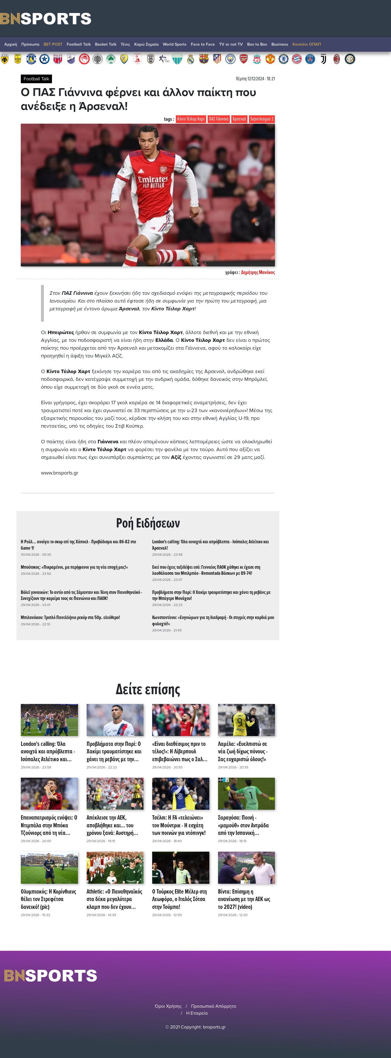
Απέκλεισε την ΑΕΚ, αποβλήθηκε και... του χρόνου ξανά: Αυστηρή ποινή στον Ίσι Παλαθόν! (112, 825)
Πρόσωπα (30, 44)
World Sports (175, 44)
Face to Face (203, 44)
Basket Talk (105, 44)
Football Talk (79, 44)
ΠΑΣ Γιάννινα (218, 119)
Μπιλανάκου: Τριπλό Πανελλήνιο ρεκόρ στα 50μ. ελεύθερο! (70, 618)
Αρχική (10, 44)
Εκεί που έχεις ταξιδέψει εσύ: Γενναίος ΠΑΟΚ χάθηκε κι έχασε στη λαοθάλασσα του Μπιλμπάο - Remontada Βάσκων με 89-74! (206, 570)
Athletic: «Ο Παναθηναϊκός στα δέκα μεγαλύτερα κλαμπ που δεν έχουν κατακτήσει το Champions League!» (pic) (114, 899)
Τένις (125, 44)
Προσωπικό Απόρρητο (213, 1006)
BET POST (53, 44)
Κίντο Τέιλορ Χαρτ (191, 119)
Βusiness (279, 44)
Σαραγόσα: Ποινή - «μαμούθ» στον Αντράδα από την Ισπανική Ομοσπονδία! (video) (243, 825)
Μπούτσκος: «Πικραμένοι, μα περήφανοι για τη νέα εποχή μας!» (74, 567)
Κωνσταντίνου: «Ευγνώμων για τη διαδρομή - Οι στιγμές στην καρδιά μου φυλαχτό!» (213, 621)
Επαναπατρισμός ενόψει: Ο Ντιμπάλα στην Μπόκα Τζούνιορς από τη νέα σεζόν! (49, 825)
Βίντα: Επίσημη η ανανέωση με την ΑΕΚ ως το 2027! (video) (244, 899)
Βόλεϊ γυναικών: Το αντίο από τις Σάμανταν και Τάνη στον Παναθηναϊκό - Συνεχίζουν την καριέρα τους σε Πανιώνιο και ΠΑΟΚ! (81, 595)
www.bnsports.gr (59, 473)
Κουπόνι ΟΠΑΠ (307, 44)
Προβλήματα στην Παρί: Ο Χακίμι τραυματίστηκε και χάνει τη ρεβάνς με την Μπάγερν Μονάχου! (211, 595)
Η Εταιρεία (197, 1013)
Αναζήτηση (381, 46)
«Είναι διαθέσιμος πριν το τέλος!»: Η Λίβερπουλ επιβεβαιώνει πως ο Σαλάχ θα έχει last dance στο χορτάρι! (180, 751)
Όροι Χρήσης (168, 1006)
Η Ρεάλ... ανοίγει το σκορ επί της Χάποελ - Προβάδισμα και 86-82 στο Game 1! (78, 545)
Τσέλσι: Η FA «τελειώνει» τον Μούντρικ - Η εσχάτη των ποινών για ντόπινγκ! (179, 825)
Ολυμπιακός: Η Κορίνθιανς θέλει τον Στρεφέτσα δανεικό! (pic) (48, 899)
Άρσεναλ (239, 119)
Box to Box (257, 44)
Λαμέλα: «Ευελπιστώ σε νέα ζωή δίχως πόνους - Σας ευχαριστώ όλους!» (242, 751)
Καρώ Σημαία (146, 44)
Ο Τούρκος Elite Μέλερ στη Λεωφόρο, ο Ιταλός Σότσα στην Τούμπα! (179, 899)
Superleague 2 (261, 119)
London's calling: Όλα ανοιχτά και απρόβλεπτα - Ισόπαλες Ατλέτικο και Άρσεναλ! (210, 545)
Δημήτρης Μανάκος (258, 272)
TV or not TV (231, 44)
